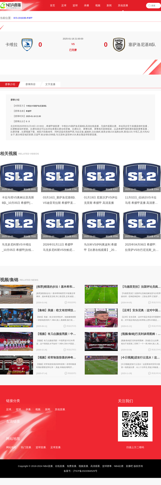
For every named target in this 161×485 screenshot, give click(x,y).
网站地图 (11, 447)
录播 (28, 409)
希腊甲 (30, 18)
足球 (8, 409)
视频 (37, 409)
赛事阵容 (30, 84)
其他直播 (22, 18)
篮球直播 (41, 447)
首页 (15, 18)
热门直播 (26, 447)
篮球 (18, 409)
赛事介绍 (10, 84)
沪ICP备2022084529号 (85, 471)
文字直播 (50, 84)
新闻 (47, 409)
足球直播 (55, 447)
